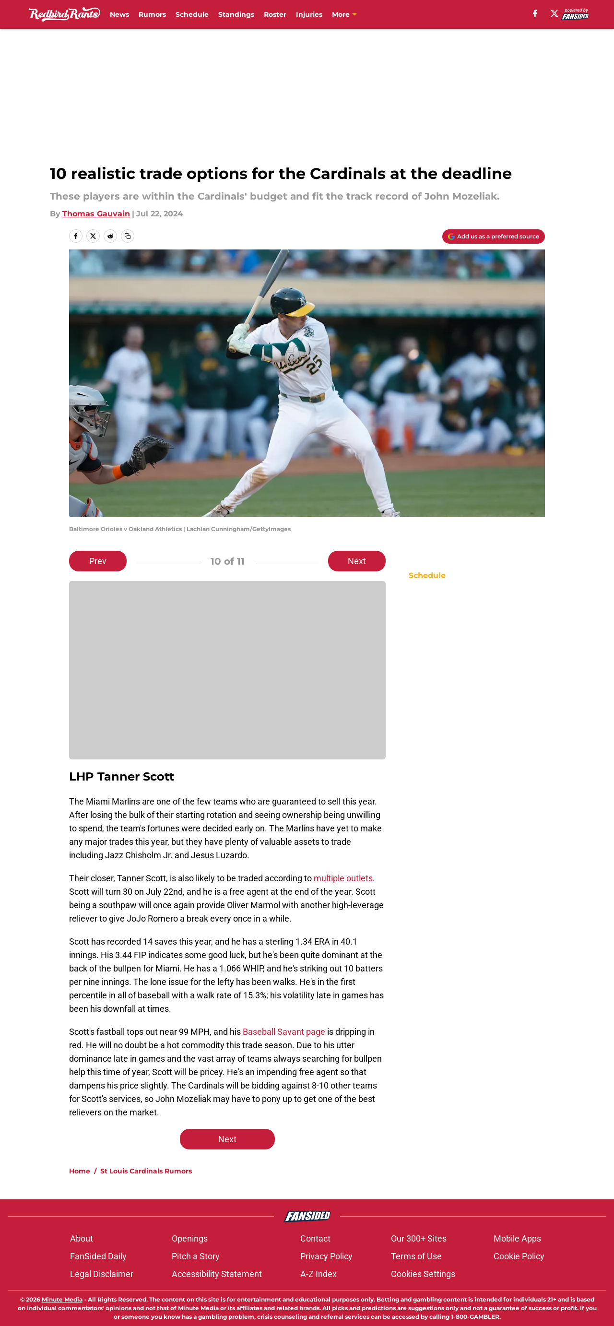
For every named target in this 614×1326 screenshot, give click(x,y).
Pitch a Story (196, 1256)
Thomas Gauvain (96, 213)
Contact (315, 1238)
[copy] (127, 236)
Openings (190, 1238)
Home (79, 1171)
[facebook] (535, 13)
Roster (275, 14)
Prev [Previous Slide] (97, 561)
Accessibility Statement (217, 1274)
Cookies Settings (423, 1274)
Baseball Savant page (284, 1032)
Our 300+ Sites (419, 1238)
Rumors (152, 14)
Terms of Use (416, 1256)
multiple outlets (343, 878)
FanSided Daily (98, 1256)
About (81, 1238)
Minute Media (62, 1299)
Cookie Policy (519, 1256)
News (119, 14)
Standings (236, 14)
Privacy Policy (326, 1256)
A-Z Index (318, 1274)
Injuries (309, 14)
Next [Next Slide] (357, 561)
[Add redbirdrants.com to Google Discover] (493, 236)
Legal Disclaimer (101, 1274)
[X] (554, 13)
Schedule (192, 14)
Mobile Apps (517, 1238)
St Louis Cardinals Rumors (146, 1171)
